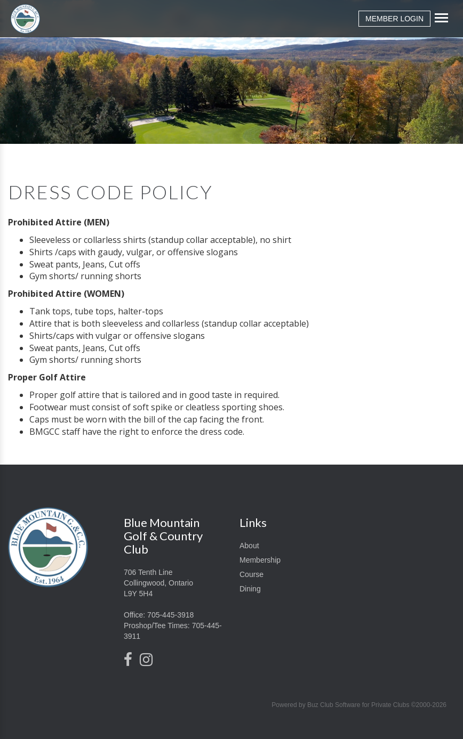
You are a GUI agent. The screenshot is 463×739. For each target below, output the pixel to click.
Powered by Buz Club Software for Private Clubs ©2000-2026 (359, 705)
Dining (250, 588)
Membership (260, 560)
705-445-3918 (170, 615)
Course (252, 574)
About (249, 545)
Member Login (394, 18)
